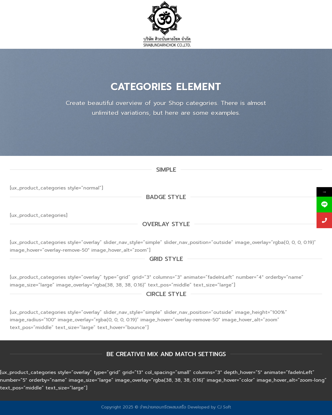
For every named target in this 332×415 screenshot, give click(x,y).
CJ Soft (224, 407)
